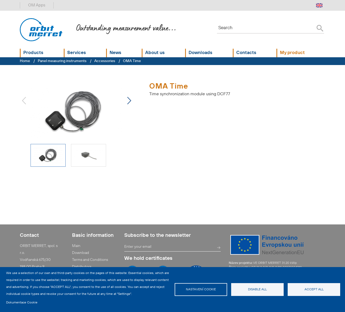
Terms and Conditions (90, 260)
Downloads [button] (200, 53)
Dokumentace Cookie (22, 302)
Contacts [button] (246, 53)
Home (25, 61)
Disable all (257, 289)
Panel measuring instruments (62, 61)
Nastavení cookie (201, 289)
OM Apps (36, 5)
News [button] (115, 53)
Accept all (314, 289)
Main (76, 246)
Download (80, 253)
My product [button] (292, 53)
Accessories (104, 61)
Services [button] (76, 53)
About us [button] (155, 53)
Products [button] (33, 53)
